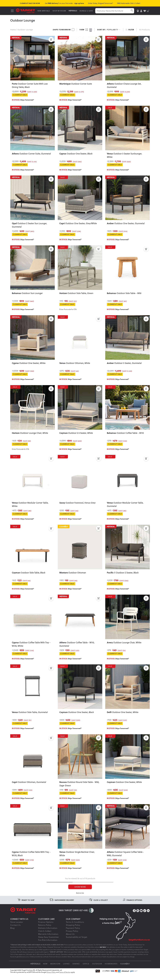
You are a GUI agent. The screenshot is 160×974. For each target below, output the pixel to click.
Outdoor (97, 963)
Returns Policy (44, 925)
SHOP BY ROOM (59, 11)
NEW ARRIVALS (44, 11)
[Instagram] (137, 910)
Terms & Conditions (75, 921)
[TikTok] (144, 910)
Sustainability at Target (76, 937)
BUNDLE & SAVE (86, 11)
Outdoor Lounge (25, 29)
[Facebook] (134, 910)
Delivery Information (47, 927)
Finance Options (45, 921)
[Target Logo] (25, 10)
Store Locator (16, 921)
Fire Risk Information (47, 939)
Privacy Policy (72, 931)
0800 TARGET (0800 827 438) (73, 910)
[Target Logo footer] (34, 910)
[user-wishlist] (145, 10)
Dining (76, 963)
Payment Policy (73, 927)
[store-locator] (138, 10)
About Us (70, 933)
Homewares (111, 963)
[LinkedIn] (148, 910)
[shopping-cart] (148, 10)
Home (13, 29)
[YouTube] (141, 910)
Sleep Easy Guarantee (48, 937)
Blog (12, 927)
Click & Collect (44, 931)
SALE (110, 107)
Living (66, 963)
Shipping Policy (73, 925)
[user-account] (141, 10)
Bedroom (55, 963)
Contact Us (15, 925)
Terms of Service (64, 972)
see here (103, 947)
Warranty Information (48, 933)
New (45, 963)
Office (86, 963)
